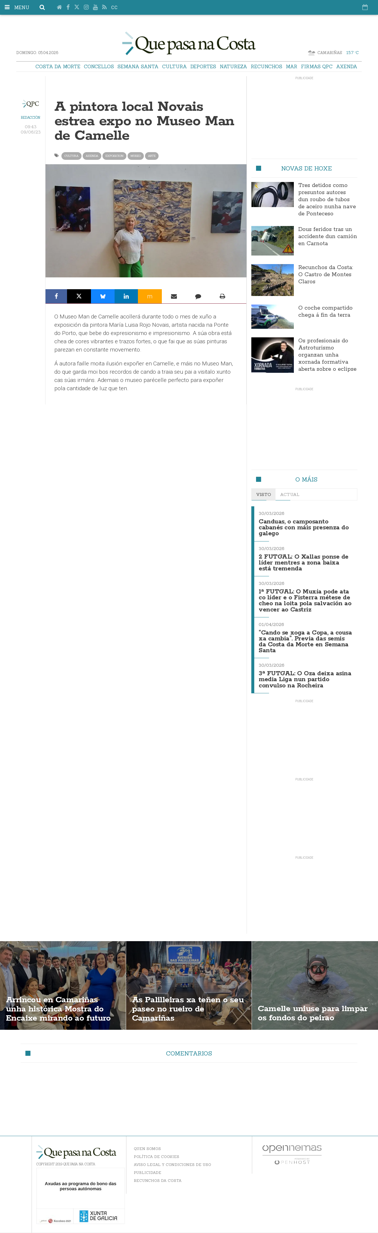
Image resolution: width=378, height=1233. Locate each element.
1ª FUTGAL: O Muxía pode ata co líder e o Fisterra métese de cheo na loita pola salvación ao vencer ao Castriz (305, 601)
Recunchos (266, 66)
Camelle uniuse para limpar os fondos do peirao (312, 1013)
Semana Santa (138, 66)
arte (152, 156)
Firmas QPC (317, 66)
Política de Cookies (156, 1156)
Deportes (203, 66)
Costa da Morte (57, 66)
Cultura (174, 66)
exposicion (114, 156)
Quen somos (147, 1148)
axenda (92, 156)
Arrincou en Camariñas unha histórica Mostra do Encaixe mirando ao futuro (58, 1009)
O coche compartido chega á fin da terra (325, 312)
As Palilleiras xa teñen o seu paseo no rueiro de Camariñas (188, 1009)
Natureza (233, 66)
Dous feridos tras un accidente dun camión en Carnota (327, 236)
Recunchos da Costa (158, 1180)
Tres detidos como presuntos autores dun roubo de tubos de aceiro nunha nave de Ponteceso (327, 199)
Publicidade (147, 1172)
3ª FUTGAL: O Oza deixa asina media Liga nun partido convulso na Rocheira (305, 679)
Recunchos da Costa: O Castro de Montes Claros (325, 274)
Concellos (99, 66)
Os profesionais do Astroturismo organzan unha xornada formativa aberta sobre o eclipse (327, 355)
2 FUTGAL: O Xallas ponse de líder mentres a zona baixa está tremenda (303, 563)
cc (114, 7)
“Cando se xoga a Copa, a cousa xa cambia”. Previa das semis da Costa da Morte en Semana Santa (305, 642)
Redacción (30, 118)
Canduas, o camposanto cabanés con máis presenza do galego (303, 528)
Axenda (346, 66)
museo (136, 156)
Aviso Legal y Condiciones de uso (172, 1164)
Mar (291, 66)
